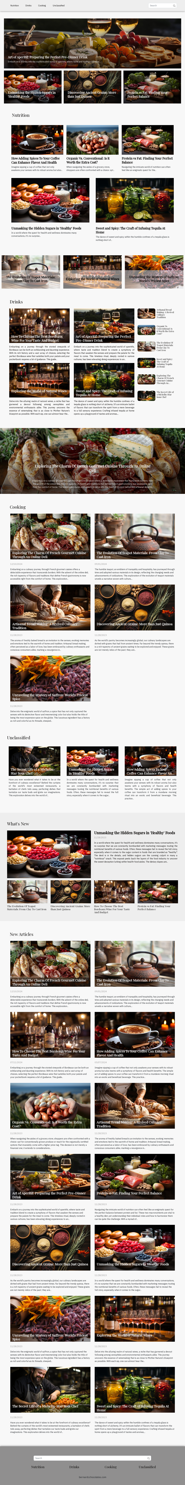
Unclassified (58, 5)
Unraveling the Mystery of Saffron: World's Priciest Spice (154, 279)
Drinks (28, 5)
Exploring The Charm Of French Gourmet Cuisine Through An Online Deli (165, 380)
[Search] (162, 5)
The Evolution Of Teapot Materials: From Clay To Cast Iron (30, 279)
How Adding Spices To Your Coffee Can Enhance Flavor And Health (35, 160)
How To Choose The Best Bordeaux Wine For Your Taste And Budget (37, 338)
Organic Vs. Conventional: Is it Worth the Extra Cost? (87, 160)
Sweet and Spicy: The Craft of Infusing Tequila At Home (130, 230)
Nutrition (14, 5)
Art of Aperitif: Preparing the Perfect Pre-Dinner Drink (47, 57)
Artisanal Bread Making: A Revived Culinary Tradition (165, 313)
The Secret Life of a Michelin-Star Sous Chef (165, 394)
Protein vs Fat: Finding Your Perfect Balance (147, 94)
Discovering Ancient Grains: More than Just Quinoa (92, 94)
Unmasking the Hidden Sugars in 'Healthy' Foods (32, 94)
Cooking (42, 5)
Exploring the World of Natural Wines (92, 279)
